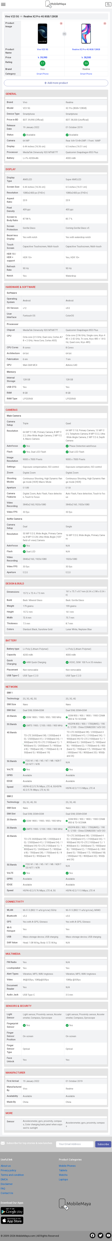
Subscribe (103, 1144)
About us (6, 1165)
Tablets (63, 1170)
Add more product (56, 82)
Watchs (63, 1174)
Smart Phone (43, 74)
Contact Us (7, 1193)
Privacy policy (8, 1170)
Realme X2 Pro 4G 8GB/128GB (86, 49)
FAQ (3, 1188)
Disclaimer (7, 1183)
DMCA (4, 1179)
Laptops (63, 1179)
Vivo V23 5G (42, 49)
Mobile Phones (67, 1165)
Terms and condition (12, 1174)
